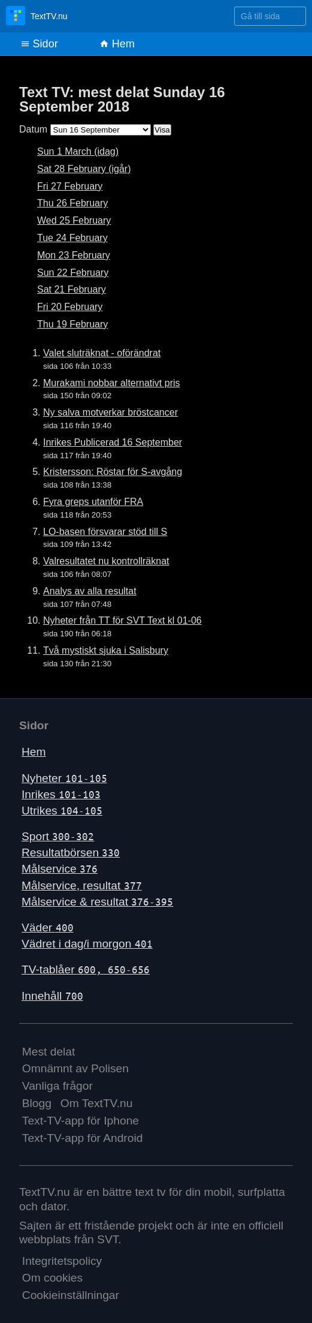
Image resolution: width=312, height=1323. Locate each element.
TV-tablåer (86, 969)
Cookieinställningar (70, 1295)
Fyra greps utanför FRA (93, 502)
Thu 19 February (72, 324)
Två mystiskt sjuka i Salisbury (105, 650)
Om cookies (52, 1277)
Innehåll (52, 996)
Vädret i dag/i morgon (87, 943)
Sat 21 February (71, 289)
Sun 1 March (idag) (78, 151)
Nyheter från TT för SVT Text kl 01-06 (122, 620)
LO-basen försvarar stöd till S (105, 532)
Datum (33, 129)
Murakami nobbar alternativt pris (111, 383)
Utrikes (62, 810)
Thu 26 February (72, 203)
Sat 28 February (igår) (84, 169)
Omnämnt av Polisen (75, 1068)
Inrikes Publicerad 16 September (112, 442)
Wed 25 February (74, 220)
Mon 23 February (73, 255)
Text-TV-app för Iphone (80, 1120)
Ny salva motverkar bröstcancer (110, 412)
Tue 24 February (72, 238)
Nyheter (64, 778)
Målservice (60, 868)
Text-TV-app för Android (82, 1138)
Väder (48, 927)
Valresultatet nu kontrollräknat (106, 561)
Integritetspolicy (62, 1261)
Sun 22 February (72, 272)
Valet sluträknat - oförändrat (101, 353)
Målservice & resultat (97, 901)
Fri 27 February (69, 186)
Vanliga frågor (57, 1086)
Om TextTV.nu (96, 1103)
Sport (58, 836)
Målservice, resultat (82, 885)
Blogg (37, 1103)
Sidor (39, 44)
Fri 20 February (69, 307)
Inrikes (61, 794)
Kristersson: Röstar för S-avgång (112, 472)
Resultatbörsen (71, 852)
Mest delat (48, 1051)
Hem (117, 44)
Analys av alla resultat (90, 591)
